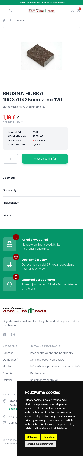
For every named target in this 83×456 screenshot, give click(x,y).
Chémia (7, 373)
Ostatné (8, 380)
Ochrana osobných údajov (47, 359)
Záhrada (8, 353)
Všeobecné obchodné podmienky (51, 353)
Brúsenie (20, 20)
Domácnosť (10, 359)
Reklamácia (37, 373)
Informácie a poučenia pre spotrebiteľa (55, 366)
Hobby (7, 366)
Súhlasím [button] (32, 437)
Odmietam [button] (49, 437)
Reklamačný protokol (44, 380)
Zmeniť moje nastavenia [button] (40, 444)
